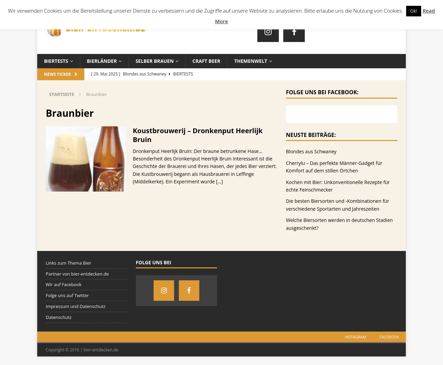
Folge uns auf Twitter (67, 295)
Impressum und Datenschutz (75, 306)
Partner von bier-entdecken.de (77, 274)
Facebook (389, 336)
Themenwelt (250, 61)
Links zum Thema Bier (68, 263)
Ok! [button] (413, 11)
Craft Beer (206, 61)
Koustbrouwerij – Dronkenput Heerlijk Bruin (198, 135)
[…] (219, 181)
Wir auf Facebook (64, 284)
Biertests (56, 61)
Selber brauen (154, 61)
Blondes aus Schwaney (311, 151)
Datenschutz (59, 317)
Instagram (355, 336)
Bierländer (102, 61)
